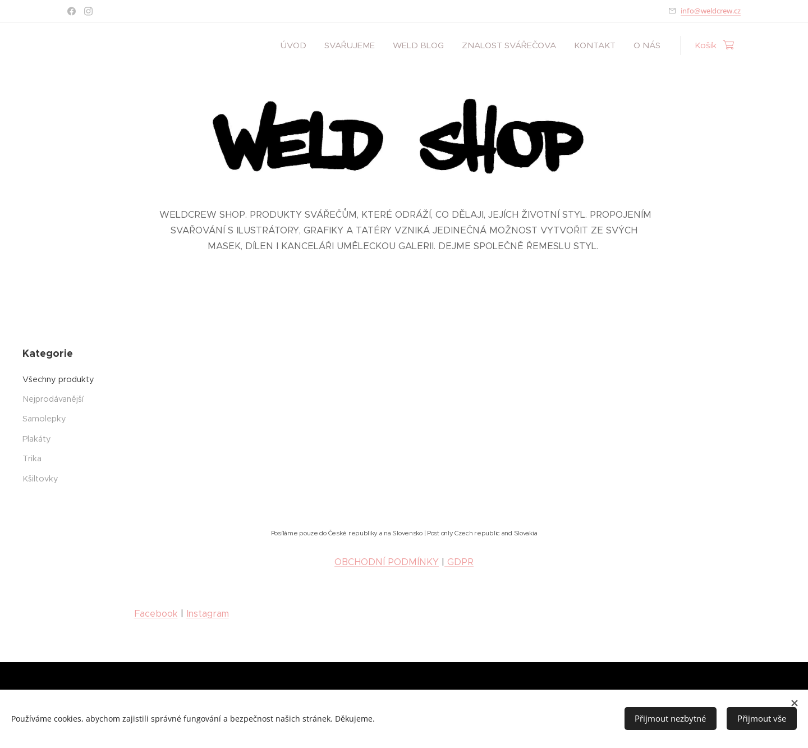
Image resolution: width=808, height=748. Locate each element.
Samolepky (44, 419)
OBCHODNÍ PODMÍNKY (386, 562)
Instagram (207, 613)
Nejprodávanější (53, 399)
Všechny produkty (58, 379)
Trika (32, 458)
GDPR (459, 562)
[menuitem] (296, 45)
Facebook (156, 613)
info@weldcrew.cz (711, 11)
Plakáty (36, 438)
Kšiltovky (40, 478)
